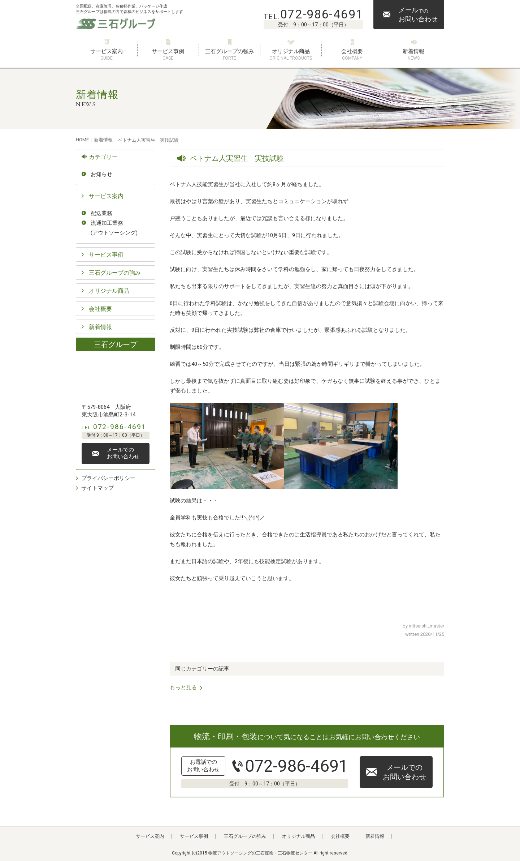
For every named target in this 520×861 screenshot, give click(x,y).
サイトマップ (97, 488)
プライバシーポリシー (108, 478)
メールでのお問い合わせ (404, 772)
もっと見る (183, 687)
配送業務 (101, 213)
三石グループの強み (229, 54)
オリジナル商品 (290, 54)
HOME (82, 139)
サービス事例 (168, 54)
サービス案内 (106, 54)
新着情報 (413, 54)
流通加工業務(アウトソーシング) (114, 228)
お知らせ (101, 174)
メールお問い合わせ (418, 14)
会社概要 (352, 54)
